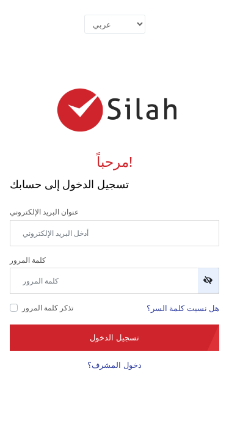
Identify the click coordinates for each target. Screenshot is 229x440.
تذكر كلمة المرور (47, 307)
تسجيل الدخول (114, 337)
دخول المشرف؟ (114, 365)
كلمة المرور (28, 260)
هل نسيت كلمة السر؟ (183, 308)
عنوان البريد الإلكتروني (44, 211)
